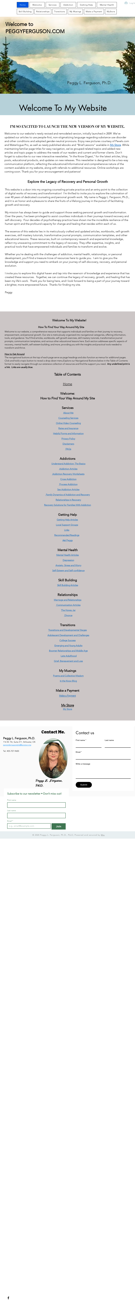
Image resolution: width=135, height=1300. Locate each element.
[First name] (88, 745)
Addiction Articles (68, 468)
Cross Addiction (68, 479)
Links (66, 530)
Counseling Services (68, 418)
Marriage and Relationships (67, 600)
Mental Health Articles (67, 555)
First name (81, 740)
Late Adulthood (69, 656)
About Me (68, 412)
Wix (103, 835)
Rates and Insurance (68, 428)
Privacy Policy (68, 438)
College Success (67, 640)
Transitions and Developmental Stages (67, 630)
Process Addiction (68, 484)
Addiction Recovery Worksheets (68, 474)
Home (67, 384)
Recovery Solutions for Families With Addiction (67, 505)
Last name (109, 740)
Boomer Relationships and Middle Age (68, 650)
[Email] (102, 756)
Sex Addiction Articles (68, 489)
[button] (75, 11)
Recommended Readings (66, 535)
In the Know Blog (68, 681)
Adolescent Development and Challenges (68, 635)
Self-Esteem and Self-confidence (68, 570)
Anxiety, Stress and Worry (68, 565)
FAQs (68, 449)
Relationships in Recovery (68, 499)
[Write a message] (103, 772)
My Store (115, 145)
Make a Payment (67, 690)
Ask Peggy (67, 540)
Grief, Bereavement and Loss (68, 661)
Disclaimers (68, 443)
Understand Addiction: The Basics (68, 463)
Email (79, 752)
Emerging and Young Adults (68, 645)
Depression (68, 560)
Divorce (68, 615)
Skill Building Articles (67, 585)
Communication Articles (68, 605)
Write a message (83, 764)
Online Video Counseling (68, 423)
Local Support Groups (67, 525)
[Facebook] (8, 1298)
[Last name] (117, 745)
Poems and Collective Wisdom (68, 675)
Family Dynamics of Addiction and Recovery (67, 494)
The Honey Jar (68, 610)
